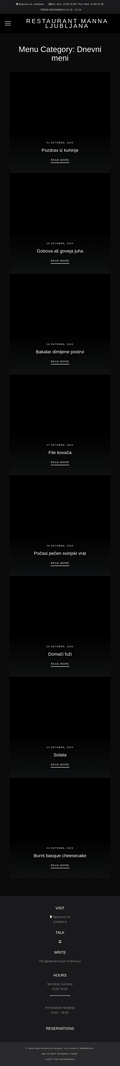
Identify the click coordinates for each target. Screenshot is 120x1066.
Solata (60, 754)
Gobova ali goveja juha (60, 251)
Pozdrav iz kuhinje (60, 150)
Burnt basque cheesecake (60, 855)
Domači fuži (60, 654)
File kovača (60, 452)
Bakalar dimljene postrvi (60, 351)
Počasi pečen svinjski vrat (60, 553)
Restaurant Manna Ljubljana (67, 23)
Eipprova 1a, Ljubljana (31, 4)
